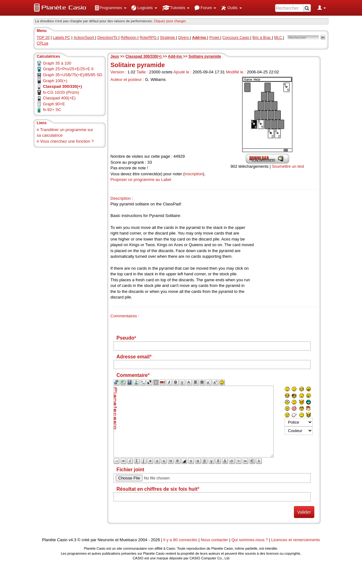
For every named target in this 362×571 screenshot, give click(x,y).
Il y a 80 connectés (181, 539)
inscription (193, 174)
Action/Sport (84, 37)
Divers (184, 37)
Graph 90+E (54, 104)
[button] (110, 8)
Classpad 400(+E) (59, 98)
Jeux (114, 56)
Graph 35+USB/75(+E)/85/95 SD (72, 74)
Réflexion (129, 37)
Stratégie (168, 37)
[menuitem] (110, 8)
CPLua (42, 43)
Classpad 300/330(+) (143, 56)
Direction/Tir (108, 37)
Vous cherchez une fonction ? (67, 141)
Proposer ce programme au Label (140, 179)
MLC (278, 37)
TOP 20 (43, 37)
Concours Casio (236, 37)
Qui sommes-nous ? (250, 539)
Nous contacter (214, 539)
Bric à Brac (262, 37)
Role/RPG (148, 37)
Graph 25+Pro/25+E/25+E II (68, 68)
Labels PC (61, 37)
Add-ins (175, 56)
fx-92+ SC (52, 109)
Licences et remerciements (295, 539)
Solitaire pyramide (205, 56)
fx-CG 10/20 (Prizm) (61, 92)
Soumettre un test (288, 166)
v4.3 (73, 539)
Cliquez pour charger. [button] (170, 21)
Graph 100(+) (55, 80)
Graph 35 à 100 (57, 63)
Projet (214, 37)
